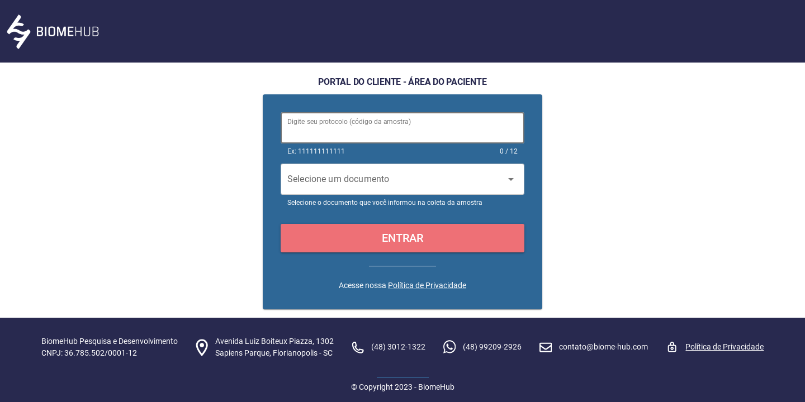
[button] (402, 238)
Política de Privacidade (427, 285)
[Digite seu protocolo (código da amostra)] (402, 127)
